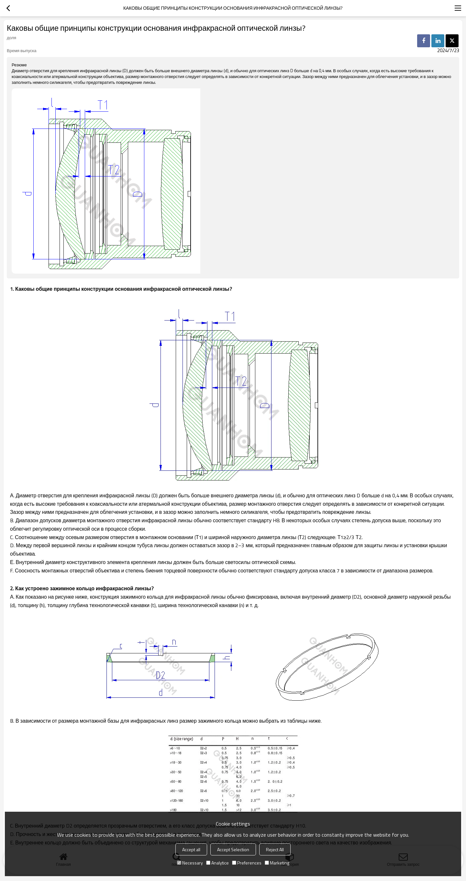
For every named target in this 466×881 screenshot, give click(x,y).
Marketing (277, 862)
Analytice (217, 862)
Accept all (191, 849)
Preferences (246, 862)
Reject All (275, 849)
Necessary (190, 862)
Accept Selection (233, 849)
